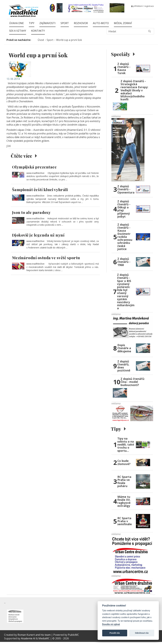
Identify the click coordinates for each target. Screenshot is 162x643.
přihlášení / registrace (142, 6)
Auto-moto (101, 23)
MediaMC (44, 639)
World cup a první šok (69, 40)
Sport (65, 23)
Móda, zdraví (123, 23)
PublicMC (73, 635)
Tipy (31, 23)
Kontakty (38, 30)
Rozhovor (81, 23)
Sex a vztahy (17, 30)
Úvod (41, 40)
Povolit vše (115, 633)
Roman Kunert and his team (34, 635)
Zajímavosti (47, 23)
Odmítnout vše (142, 633)
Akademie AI (28, 639)
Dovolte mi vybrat (111, 624)
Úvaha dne (16, 23)
